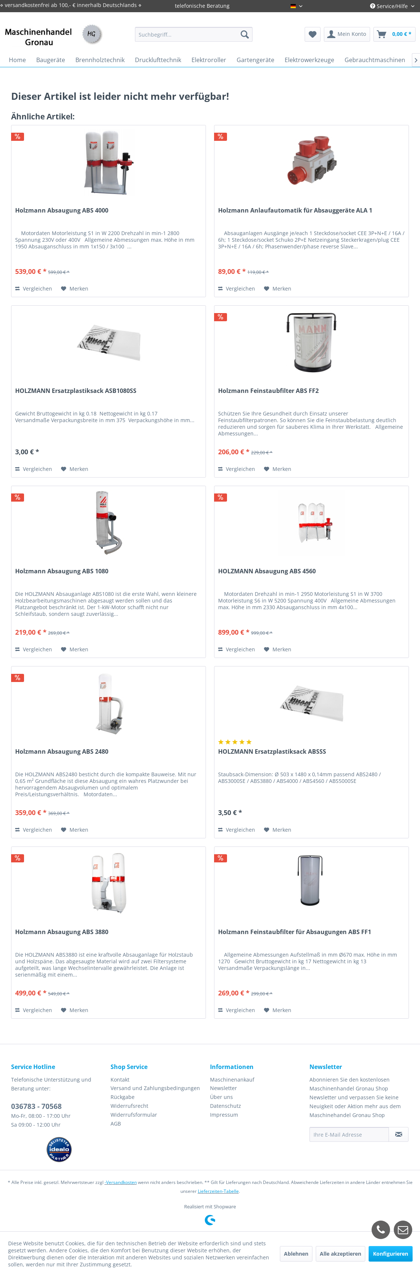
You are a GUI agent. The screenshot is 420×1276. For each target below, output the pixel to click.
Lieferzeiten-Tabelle (218, 1191)
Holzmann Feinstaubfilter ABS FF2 (268, 391)
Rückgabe (123, 1096)
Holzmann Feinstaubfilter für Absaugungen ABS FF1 (294, 932)
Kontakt (120, 1079)
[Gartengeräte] (255, 60)
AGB (116, 1123)
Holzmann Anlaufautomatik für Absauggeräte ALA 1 (295, 210)
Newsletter (223, 1088)
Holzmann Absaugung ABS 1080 (61, 571)
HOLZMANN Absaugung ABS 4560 (267, 571)
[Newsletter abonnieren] (399, 1134)
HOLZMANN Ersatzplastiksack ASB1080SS (75, 391)
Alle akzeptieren (340, 1253)
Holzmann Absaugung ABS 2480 (61, 752)
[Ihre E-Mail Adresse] (349, 1134)
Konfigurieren (390, 1253)
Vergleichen (33, 288)
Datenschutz (225, 1105)
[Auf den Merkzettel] (74, 288)
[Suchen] (245, 34)
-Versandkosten (121, 1182)
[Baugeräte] (50, 60)
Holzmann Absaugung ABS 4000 (61, 210)
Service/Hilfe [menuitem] (389, 6)
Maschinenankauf (232, 1079)
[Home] (17, 60)
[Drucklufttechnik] (158, 60)
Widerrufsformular (134, 1114)
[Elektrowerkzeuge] (309, 60)
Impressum (224, 1114)
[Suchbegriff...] (194, 34)
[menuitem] (194, 34)
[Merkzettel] (313, 34)
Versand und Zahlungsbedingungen (155, 1088)
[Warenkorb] (394, 34)
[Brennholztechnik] (100, 60)
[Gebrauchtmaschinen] (374, 60)
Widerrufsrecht (129, 1105)
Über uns (221, 1096)
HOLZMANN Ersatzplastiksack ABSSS (272, 752)
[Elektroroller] (208, 60)
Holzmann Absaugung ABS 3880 (61, 932)
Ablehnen (296, 1253)
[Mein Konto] (347, 34)
